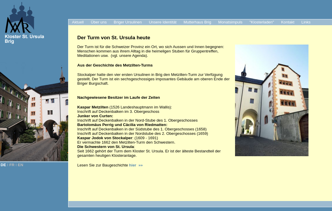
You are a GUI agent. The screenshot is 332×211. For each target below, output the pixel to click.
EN (21, 165)
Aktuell (78, 22)
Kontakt (287, 22)
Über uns (99, 22)
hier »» (136, 165)
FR (12, 165)
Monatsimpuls (230, 22)
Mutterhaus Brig (197, 22)
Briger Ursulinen (128, 22)
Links (306, 22)
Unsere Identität (163, 22)
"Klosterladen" (261, 22)
